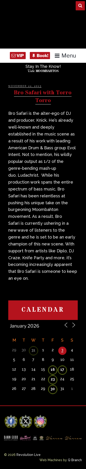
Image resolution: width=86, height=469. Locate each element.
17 (62, 369)
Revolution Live (29, 455)
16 (53, 369)
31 (33, 350)
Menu (65, 55)
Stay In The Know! (43, 66)
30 (52, 389)
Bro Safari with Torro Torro (43, 96)
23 (53, 379)
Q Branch (75, 460)
